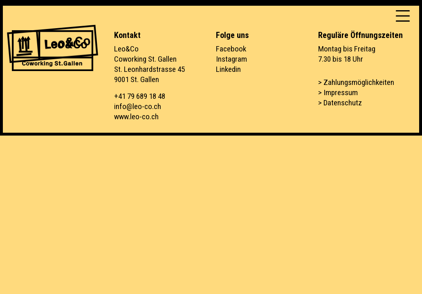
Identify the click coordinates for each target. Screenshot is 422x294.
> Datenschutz (340, 102)
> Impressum (338, 92)
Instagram (231, 59)
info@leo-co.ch (137, 106)
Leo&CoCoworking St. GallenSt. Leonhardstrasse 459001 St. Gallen (149, 64)
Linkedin (228, 69)
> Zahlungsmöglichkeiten (356, 82)
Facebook (231, 48)
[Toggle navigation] (403, 16)
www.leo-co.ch (136, 116)
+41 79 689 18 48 (139, 96)
